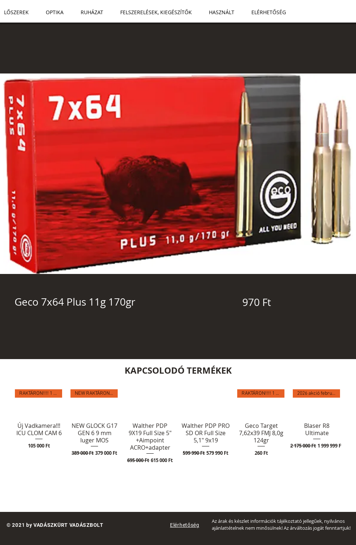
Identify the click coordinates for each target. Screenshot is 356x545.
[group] (178, 437)
